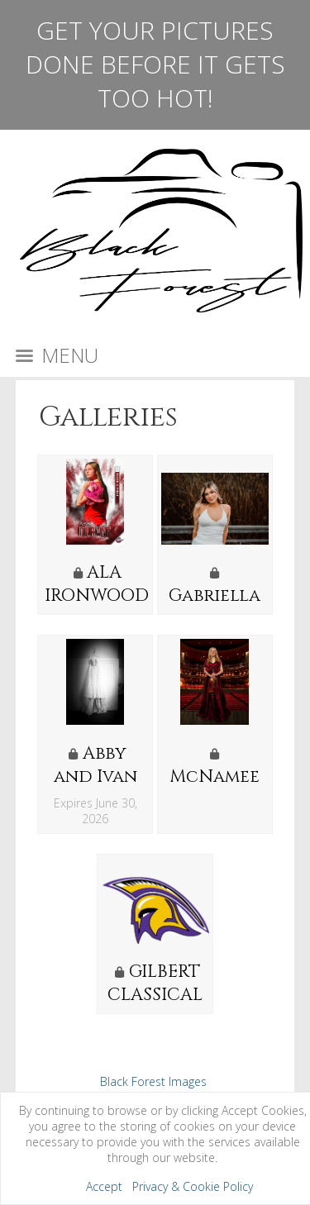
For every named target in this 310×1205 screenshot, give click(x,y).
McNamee (214, 776)
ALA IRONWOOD (97, 584)
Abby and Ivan (95, 765)
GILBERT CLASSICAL (155, 983)
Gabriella (214, 595)
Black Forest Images (153, 1081)
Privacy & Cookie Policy (192, 1186)
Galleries (108, 417)
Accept (104, 1186)
